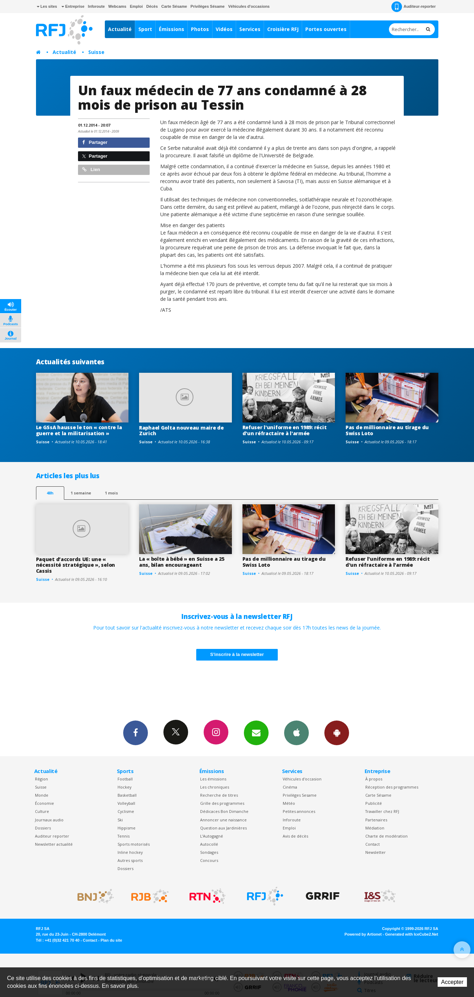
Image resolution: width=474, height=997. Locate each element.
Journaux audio (49, 819)
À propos (373, 779)
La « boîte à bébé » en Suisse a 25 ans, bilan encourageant (181, 561)
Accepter (452, 982)
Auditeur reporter (52, 836)
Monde (41, 795)
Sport (145, 29)
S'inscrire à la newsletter (237, 654)
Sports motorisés (134, 844)
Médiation (374, 828)
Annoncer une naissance (223, 819)
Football (125, 779)
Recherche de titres (219, 795)
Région (41, 779)
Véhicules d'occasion (302, 779)
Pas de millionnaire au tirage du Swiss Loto (387, 430)
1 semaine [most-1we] (81, 493)
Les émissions (213, 779)
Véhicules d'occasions (249, 6)
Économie (44, 803)
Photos (200, 29)
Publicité (373, 803)
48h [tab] (50, 493)
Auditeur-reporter (413, 6)
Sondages (209, 852)
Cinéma (290, 787)
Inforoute (96, 6)
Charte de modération (386, 836)
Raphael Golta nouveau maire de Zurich (181, 430)
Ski (120, 819)
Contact (372, 844)
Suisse (96, 52)
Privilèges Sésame (208, 6)
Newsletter (375, 852)
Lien (91, 169)
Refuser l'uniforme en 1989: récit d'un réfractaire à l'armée (284, 430)
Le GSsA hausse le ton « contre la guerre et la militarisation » (79, 430)
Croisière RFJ (283, 29)
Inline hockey (130, 852)
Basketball (127, 795)
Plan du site (111, 940)
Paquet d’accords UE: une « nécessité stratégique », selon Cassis (75, 565)
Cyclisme (126, 811)
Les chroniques (214, 787)
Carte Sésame (174, 6)
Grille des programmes (222, 803)
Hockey (124, 787)
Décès (152, 6)
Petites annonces (299, 811)
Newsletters (256, 732)
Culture (42, 811)
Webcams (117, 6)
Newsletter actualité (54, 844)
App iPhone (296, 732)
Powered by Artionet (363, 934)
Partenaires (376, 819)
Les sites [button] (47, 6)
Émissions (171, 29)
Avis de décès (295, 836)
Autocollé (209, 844)
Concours (209, 860)
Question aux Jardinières (223, 828)
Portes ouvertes (326, 29)
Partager (94, 142)
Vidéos (224, 29)
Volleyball (126, 803)
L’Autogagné (211, 836)
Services (249, 29)
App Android (336, 732)
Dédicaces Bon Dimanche (224, 811)
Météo (289, 803)
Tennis (124, 836)
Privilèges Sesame (300, 795)
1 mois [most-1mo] (111, 493)
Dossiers (43, 828)
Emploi (136, 6)
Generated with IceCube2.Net (411, 934)
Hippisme (127, 828)
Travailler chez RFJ (382, 811)
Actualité (120, 29)
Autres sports (130, 860)
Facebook (135, 732)
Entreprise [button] (72, 6)
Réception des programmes (391, 787)
